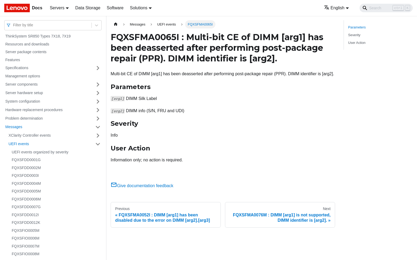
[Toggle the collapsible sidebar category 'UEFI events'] (98, 144)
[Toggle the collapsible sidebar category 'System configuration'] (98, 101)
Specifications (16, 68)
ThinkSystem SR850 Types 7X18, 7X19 (38, 36)
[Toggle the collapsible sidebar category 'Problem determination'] (98, 118)
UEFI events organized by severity (40, 152)
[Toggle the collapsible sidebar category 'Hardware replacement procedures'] (98, 110)
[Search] (386, 8)
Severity (354, 35)
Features (12, 60)
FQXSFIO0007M (25, 246)
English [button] (334, 8)
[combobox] (13, 25)
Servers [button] (57, 8)
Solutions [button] (138, 8)
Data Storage (87, 8)
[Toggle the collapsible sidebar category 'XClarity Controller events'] (98, 135)
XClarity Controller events (30, 135)
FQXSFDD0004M (26, 183)
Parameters (357, 27)
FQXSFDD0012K (26, 222)
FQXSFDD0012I (25, 215)
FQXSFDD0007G (26, 207)
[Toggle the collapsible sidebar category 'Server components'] (98, 84)
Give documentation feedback (142, 185)
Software (115, 8)
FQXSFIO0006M (25, 238)
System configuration (22, 101)
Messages (13, 127)
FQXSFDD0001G (26, 160)
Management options (22, 76)
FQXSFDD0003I (25, 175)
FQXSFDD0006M (26, 199)
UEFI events (19, 144)
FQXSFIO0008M (25, 254)
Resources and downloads (27, 44)
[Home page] (116, 24)
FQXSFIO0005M (25, 230)
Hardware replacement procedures (34, 110)
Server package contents (26, 52)
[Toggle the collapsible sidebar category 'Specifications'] (98, 68)
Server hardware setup (24, 93)
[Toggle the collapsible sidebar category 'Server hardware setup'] (98, 93)
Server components (21, 84)
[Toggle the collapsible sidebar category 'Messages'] (98, 127)
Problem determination (24, 118)
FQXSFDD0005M (26, 191)
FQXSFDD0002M (26, 168)
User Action (356, 43)
